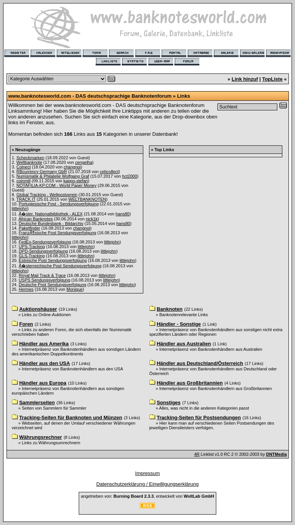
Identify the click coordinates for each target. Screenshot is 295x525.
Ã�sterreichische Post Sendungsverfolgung (60, 265)
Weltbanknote (29, 162)
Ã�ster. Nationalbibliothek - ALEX (51, 214)
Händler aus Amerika (44, 344)
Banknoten (169, 309)
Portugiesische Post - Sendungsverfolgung (59, 204)
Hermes (26, 289)
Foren (26, 324)
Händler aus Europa (42, 383)
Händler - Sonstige (179, 324)
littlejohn (19, 208)
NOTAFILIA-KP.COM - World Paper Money (56, 185)
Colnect (24, 167)
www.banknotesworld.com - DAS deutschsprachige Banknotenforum (90, 96)
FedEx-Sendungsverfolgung (45, 242)
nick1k (92, 219)
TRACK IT (26, 199)
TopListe (272, 79)
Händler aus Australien (184, 344)
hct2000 (129, 176)
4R (196, 454)
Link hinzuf (245, 79)
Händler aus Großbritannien (190, 383)
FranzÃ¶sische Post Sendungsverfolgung (57, 232)
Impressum (147, 473)
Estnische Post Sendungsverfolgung (53, 260)
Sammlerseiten (37, 402)
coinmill (24, 180)
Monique (74, 289)
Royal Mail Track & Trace (42, 275)
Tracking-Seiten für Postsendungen (199, 417)
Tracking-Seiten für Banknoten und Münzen (70, 417)
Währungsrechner (40, 437)
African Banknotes (35, 219)
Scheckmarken (31, 157)
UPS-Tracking (32, 246)
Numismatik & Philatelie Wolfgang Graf (53, 176)
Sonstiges (169, 402)
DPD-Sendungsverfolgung (43, 251)
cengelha (83, 162)
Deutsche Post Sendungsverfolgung (52, 284)
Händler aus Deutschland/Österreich (200, 363)
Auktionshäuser (38, 309)
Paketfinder (29, 228)
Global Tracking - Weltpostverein (47, 194)
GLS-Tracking (32, 255)
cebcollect (109, 171)
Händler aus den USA (44, 363)
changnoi (72, 167)
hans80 (122, 214)
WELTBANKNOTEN (87, 199)
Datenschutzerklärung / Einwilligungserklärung (147, 484)
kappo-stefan (75, 180)
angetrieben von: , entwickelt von (147, 496)
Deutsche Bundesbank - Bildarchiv (51, 223)
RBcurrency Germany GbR (42, 171)
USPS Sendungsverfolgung (44, 280)
